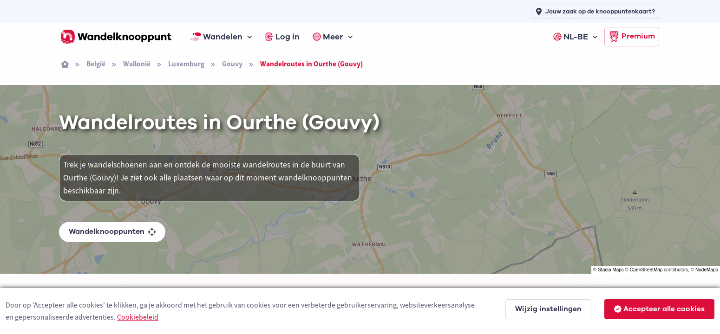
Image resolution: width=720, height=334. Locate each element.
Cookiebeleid (137, 316)
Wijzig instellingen (548, 309)
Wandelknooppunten (112, 231)
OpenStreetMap (646, 269)
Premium (632, 36)
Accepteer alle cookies (659, 309)
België (95, 63)
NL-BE (570, 36)
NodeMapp (706, 269)
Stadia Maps (611, 269)
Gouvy (232, 63)
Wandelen (216, 36)
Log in (282, 36)
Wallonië (137, 63)
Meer (328, 36)
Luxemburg (186, 63)
